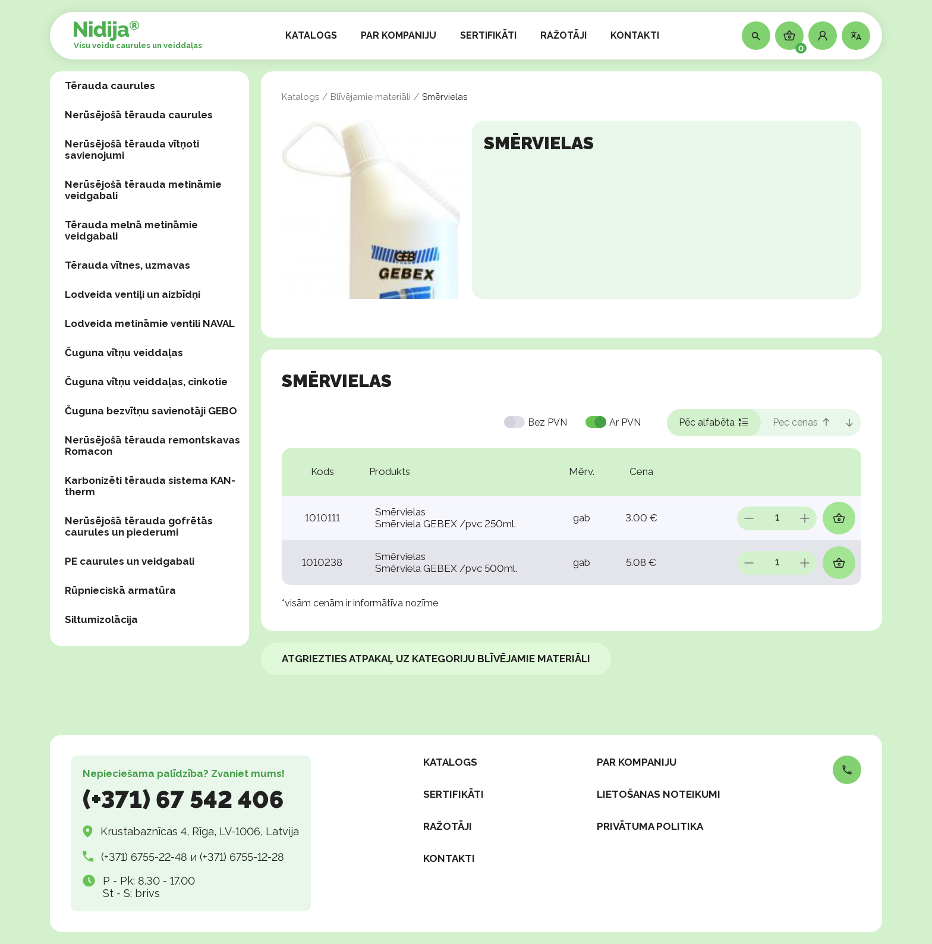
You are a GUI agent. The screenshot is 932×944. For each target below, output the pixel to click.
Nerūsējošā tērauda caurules (139, 115)
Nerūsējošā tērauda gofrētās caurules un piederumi (139, 526)
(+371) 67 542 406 (183, 799)
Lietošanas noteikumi (658, 794)
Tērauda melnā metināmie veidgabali (131, 230)
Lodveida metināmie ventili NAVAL (150, 323)
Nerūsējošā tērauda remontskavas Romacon (152, 445)
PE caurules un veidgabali (129, 561)
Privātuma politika (650, 826)
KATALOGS (311, 35)
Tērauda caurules (110, 86)
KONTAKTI (634, 35)
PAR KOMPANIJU (398, 35)
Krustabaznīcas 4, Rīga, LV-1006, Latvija (199, 831)
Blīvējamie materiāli (370, 97)
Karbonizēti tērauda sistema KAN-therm (150, 486)
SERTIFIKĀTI (488, 35)
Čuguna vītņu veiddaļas (124, 352)
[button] (822, 35)
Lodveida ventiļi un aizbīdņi (132, 294)
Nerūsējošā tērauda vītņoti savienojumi (132, 149)
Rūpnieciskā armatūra (120, 590)
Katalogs (300, 97)
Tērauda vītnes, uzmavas (127, 265)
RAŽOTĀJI (563, 35)
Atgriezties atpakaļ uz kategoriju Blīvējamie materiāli (436, 659)
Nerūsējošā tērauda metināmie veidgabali (143, 190)
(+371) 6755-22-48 (144, 857)
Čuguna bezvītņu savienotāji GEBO (151, 411)
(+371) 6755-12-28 (242, 857)
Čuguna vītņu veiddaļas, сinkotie (146, 382)
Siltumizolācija (101, 619)
